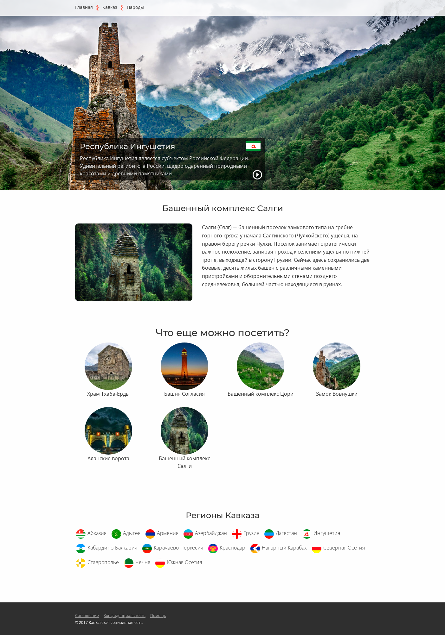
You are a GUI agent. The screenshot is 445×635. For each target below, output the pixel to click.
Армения (167, 533)
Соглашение (87, 615)
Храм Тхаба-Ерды (108, 393)
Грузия (251, 533)
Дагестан (286, 533)
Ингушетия (326, 533)
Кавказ (109, 7)
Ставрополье (103, 562)
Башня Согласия (184, 393)
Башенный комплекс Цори (260, 393)
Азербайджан (211, 533)
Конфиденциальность (124, 615)
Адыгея (131, 533)
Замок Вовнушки (337, 393)
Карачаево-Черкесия (178, 547)
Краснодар (232, 547)
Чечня (142, 562)
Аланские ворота (108, 458)
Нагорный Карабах (284, 547)
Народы (135, 7)
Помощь (158, 615)
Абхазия (96, 533)
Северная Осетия (344, 547)
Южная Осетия (184, 562)
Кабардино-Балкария (112, 547)
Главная (84, 7)
